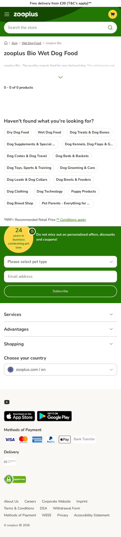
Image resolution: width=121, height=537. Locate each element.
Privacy (62, 515)
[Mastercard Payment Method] (23, 440)
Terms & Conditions (19, 508)
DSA (43, 508)
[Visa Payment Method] (10, 440)
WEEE (46, 515)
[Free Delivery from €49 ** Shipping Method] (10, 462)
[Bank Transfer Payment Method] (84, 439)
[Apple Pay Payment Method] (65, 440)
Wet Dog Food (31, 43)
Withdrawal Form (66, 508)
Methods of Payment (20, 515)
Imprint (81, 501)
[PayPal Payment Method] (51, 440)
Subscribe (60, 291)
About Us (11, 501)
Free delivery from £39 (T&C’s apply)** (60, 3)
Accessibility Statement (91, 515)
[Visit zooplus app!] (19, 420)
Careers (30, 501)
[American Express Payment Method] (37, 440)
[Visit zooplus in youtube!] (7, 402)
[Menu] (7, 14)
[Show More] (60, 77)
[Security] (15, 480)
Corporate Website (56, 501)
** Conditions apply (71, 219)
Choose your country (25, 358)
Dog (14, 43)
